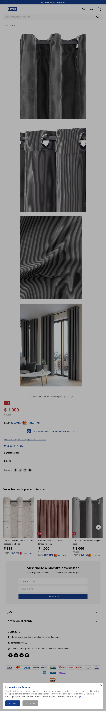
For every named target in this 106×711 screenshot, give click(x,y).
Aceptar (12, 703)
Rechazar (30, 703)
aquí (79, 696)
